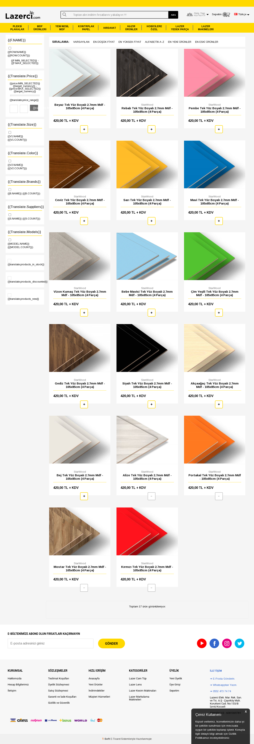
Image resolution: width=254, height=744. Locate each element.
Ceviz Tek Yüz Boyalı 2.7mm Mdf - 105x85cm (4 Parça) (80, 201)
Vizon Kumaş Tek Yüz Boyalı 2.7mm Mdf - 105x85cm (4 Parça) (80, 293)
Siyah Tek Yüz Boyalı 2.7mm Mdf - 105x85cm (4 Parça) (147, 385)
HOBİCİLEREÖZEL (154, 28)
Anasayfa (94, 678)
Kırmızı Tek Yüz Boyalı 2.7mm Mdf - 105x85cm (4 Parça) (147, 568)
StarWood (147, 104)
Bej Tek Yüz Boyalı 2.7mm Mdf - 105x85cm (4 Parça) (80, 476)
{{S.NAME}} (25, 216)
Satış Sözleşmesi (58, 690)
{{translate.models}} (24, 232)
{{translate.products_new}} (23, 296)
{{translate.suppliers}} (25, 207)
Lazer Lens (135, 684)
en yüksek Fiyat (130, 42)
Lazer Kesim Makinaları (142, 690)
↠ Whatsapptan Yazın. (223, 684)
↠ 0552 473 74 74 (220, 691)
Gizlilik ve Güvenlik (59, 702)
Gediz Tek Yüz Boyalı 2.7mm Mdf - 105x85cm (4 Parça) (80, 385)
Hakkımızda (14, 678)
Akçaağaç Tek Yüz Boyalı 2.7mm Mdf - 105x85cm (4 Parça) (215, 385)
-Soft (106, 739)
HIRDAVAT (109, 28)
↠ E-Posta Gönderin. (222, 678)
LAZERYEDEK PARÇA (180, 28)
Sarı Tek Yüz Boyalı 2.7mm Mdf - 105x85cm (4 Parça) (147, 201)
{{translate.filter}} (35, 108)
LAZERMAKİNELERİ (206, 28)
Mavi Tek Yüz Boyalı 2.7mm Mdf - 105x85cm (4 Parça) (214, 201)
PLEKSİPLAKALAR (17, 28)
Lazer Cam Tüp (137, 678)
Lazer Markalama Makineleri (139, 698)
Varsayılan (81, 42)
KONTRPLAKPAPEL (86, 28)
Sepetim (174, 690)
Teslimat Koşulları (58, 678)
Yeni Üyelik (175, 678)
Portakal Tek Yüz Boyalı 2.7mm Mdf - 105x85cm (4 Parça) (214, 476)
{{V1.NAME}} (25, 136)
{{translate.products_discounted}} (25, 279)
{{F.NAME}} (17, 40)
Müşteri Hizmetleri (99, 696)
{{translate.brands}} (24, 182)
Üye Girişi (174, 684)
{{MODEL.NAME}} (25, 243)
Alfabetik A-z (154, 42)
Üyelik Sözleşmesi (58, 684)
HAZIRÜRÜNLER (131, 28)
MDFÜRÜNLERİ (39, 28)
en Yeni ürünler (179, 42)
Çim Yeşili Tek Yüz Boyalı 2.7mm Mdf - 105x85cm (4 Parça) (214, 293)
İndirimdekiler (97, 690)
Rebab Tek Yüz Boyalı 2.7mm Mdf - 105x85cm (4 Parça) (147, 109)
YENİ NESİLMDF (62, 28)
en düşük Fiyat (104, 42)
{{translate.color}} (23, 153)
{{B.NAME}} (25, 191)
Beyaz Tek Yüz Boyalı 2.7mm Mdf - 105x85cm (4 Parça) (79, 106)
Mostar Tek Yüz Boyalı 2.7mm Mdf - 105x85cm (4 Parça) (80, 568)
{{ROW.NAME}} (25, 51)
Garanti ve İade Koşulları (62, 696)
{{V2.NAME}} (25, 164)
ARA (173, 15)
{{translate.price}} (23, 76)
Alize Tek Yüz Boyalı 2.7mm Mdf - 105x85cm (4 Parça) (147, 476)
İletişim (12, 690)
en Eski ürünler (206, 42)
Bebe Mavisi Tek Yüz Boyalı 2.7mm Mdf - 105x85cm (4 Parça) (147, 293)
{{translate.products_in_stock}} (25, 262)
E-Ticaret (116, 739)
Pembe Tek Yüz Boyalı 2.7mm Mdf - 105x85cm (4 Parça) (215, 109)
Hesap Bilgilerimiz (18, 684)
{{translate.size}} (22, 124)
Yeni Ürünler (96, 684)
